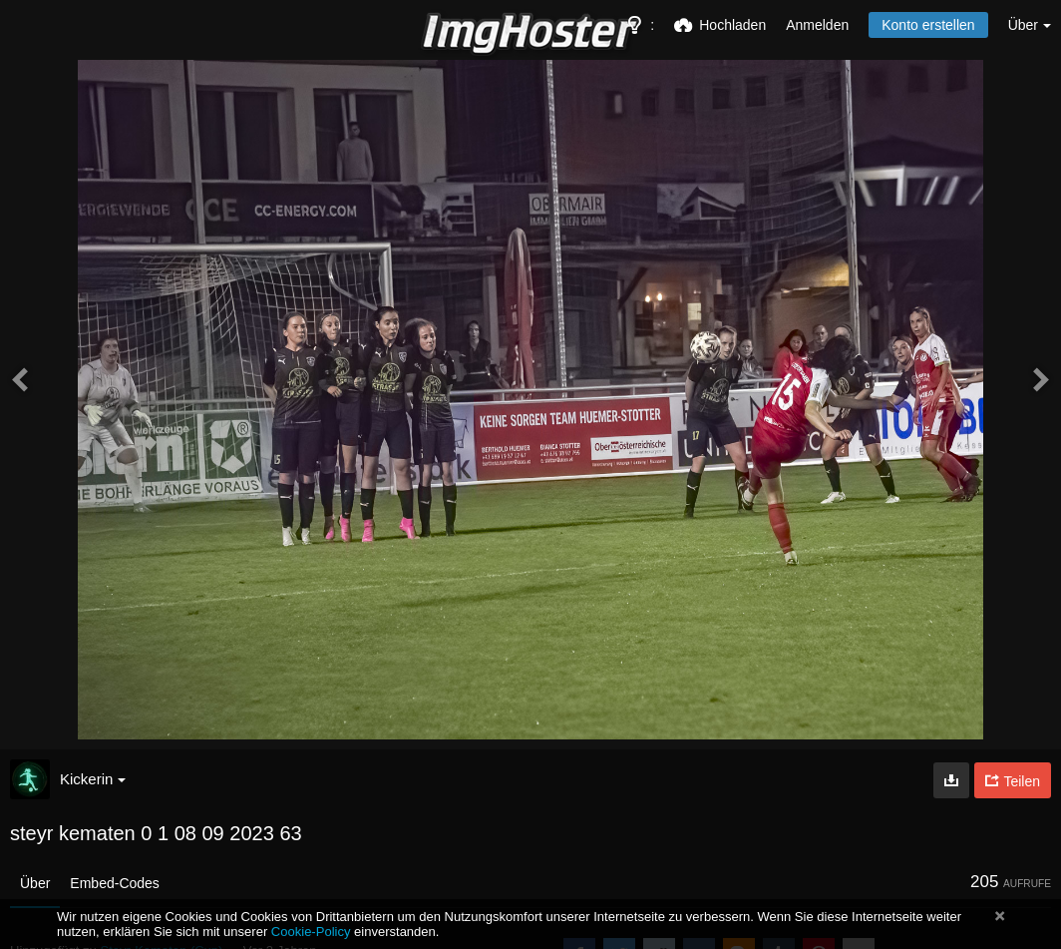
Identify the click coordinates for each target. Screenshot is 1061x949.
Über (35, 883)
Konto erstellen (928, 25)
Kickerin (93, 778)
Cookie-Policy (311, 931)
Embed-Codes (115, 883)
